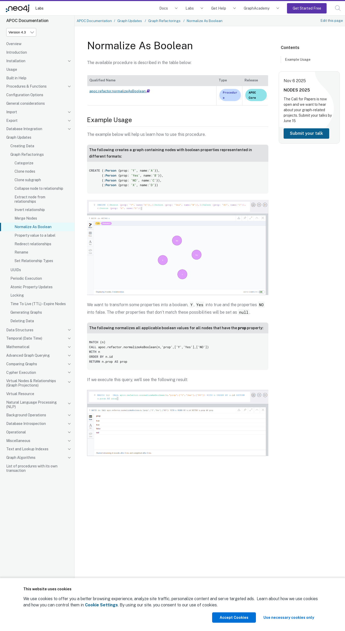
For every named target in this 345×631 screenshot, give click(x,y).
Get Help (218, 8)
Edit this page (332, 20)
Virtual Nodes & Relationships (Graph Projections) (31, 383)
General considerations (25, 103)
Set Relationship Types (34, 261)
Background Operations (26, 415)
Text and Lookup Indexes (27, 449)
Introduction (16, 52)
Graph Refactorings (27, 154)
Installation (15, 61)
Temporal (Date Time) (24, 338)
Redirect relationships (33, 244)
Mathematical (18, 347)
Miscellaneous (18, 441)
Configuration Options (24, 95)
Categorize (24, 163)
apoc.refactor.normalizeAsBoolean (119, 91)
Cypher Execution (21, 372)
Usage (11, 69)
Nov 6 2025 (295, 80)
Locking (17, 295)
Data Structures (19, 330)
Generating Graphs (26, 312)
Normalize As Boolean (33, 227)
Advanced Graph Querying (28, 355)
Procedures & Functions (26, 86)
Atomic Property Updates (31, 287)
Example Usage (298, 59)
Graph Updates (18, 137)
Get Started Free (307, 8)
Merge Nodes (26, 218)
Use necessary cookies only (288, 617)
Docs (163, 8)
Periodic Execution (26, 278)
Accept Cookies (234, 617)
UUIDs (15, 270)
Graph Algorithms (20, 457)
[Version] (21, 32)
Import (11, 112)
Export (12, 120)
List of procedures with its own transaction (32, 468)
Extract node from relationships (30, 199)
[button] (338, 8)
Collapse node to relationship (39, 188)
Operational (16, 432)
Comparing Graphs (21, 364)
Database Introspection (26, 424)
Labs (39, 8)
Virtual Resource (20, 394)
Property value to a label (35, 235)
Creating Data (22, 146)
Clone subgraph (28, 180)
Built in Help (16, 78)
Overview (13, 44)
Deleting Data (22, 321)
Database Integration (24, 129)
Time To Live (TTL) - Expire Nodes (38, 304)
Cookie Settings (101, 604)
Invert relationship (30, 210)
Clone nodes (25, 171)
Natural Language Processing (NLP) (31, 404)
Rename (21, 252)
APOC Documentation (94, 21)
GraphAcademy (257, 8)
